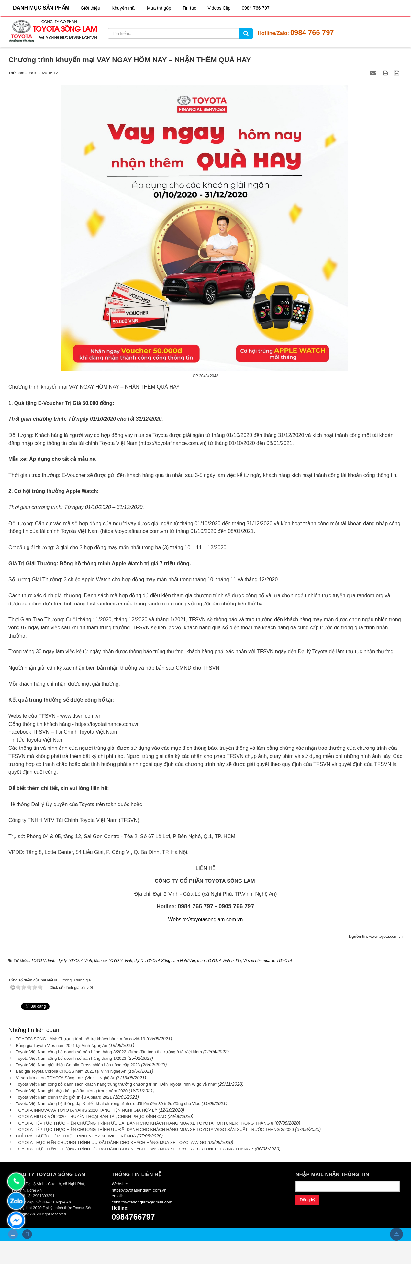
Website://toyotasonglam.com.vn (205, 919)
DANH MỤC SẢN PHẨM (41, 8)
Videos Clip (219, 8)
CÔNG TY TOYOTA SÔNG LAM (48, 1174)
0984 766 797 (256, 8)
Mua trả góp (159, 8)
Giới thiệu (90, 8)
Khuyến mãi (124, 8)
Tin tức (189, 8)
